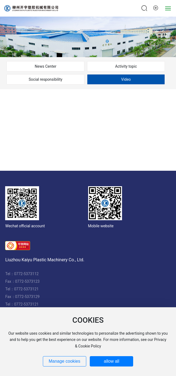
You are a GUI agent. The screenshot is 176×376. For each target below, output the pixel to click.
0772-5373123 (27, 281)
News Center (45, 66)
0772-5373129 (27, 296)
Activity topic (126, 66)
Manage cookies (64, 361)
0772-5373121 (26, 289)
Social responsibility (45, 79)
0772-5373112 (26, 274)
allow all (111, 361)
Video (126, 79)
